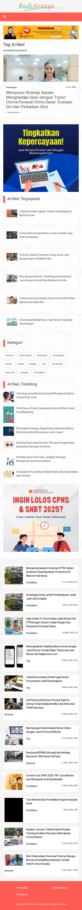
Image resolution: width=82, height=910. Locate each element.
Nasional (9, 372)
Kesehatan (57, 364)
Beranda (22, 887)
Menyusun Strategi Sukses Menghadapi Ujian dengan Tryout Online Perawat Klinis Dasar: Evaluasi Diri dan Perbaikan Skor (39, 99)
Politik (21, 364)
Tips (44, 364)
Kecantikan (58, 355)
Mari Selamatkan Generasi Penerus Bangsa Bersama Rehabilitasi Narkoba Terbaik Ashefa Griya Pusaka (51, 860)
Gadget (33, 364)
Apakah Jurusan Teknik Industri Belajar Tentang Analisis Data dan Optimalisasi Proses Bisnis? (48, 833)
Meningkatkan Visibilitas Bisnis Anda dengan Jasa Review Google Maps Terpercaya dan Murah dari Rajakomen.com (51, 650)
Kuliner (8, 364)
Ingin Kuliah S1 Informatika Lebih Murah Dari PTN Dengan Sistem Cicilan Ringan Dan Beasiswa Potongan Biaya (51, 622)
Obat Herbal (25, 355)
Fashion (9, 355)
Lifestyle (24, 372)
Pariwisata (42, 355)
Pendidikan (11, 87)
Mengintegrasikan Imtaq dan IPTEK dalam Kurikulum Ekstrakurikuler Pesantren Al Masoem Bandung (50, 572)
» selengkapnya (12, 112)
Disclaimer (22, 894)
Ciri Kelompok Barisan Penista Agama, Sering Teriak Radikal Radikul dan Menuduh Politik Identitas (50, 704)
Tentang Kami (60, 887)
